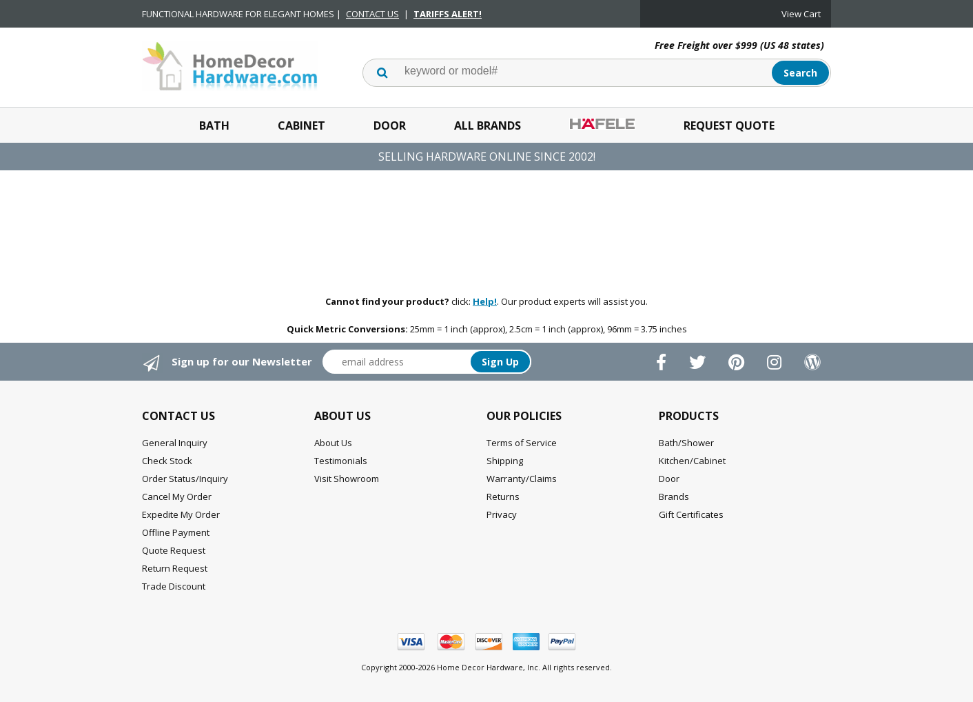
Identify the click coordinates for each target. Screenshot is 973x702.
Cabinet (301, 125)
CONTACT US (372, 14)
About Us (333, 443)
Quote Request (173, 550)
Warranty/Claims (521, 478)
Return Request (174, 568)
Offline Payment (175, 532)
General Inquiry (174, 443)
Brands (674, 496)
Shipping (504, 460)
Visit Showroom (346, 478)
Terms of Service (521, 443)
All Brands (487, 125)
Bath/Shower (686, 443)
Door (389, 125)
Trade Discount (173, 586)
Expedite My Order (181, 514)
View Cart (801, 14)
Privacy (501, 514)
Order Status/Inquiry (185, 478)
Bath (214, 125)
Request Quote (729, 125)
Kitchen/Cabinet (692, 460)
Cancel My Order (177, 496)
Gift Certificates (691, 514)
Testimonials (340, 460)
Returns (503, 496)
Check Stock (167, 460)
